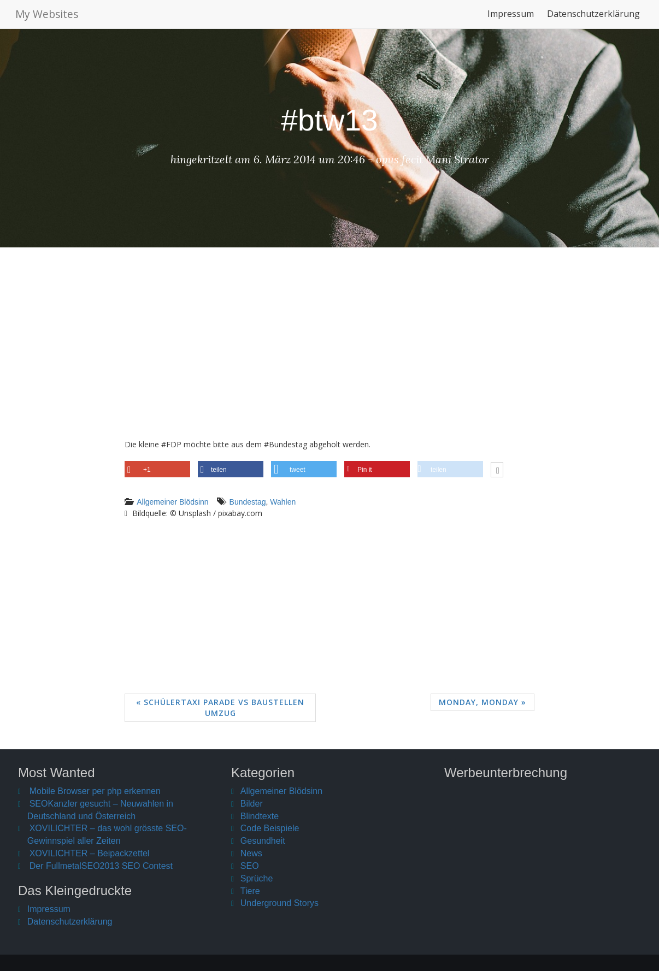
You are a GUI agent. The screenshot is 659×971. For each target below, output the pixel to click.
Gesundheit (262, 840)
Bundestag (248, 502)
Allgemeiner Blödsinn (173, 502)
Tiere (250, 891)
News (251, 853)
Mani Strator (457, 159)
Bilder (251, 803)
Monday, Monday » (482, 702)
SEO (249, 866)
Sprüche (256, 878)
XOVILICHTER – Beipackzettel (90, 853)
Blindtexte (259, 816)
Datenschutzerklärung (593, 19)
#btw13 (329, 120)
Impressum (510, 19)
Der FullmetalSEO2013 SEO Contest (101, 866)
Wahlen (283, 502)
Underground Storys (279, 903)
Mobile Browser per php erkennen (95, 791)
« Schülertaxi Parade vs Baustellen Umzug (220, 707)
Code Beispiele (269, 828)
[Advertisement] (329, 351)
